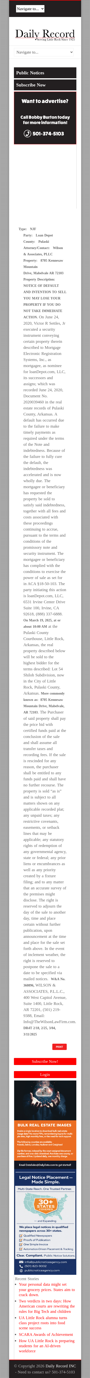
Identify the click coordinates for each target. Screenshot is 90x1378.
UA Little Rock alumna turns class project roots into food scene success (43, 1323)
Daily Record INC (61, 1366)
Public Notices (30, 72)
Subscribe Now (31, 84)
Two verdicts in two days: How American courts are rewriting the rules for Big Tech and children (47, 1306)
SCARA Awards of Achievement (46, 1334)
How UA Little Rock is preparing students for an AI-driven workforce (47, 1346)
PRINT (59, 1047)
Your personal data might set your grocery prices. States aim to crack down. (47, 1289)
